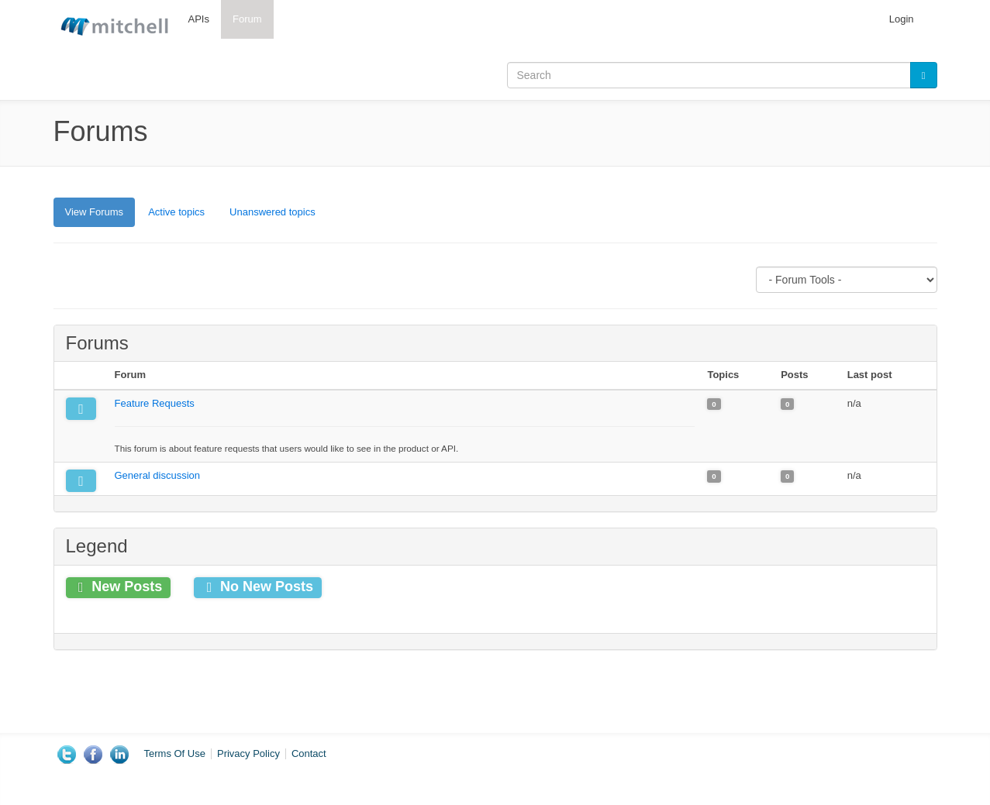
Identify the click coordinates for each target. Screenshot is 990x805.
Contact (308, 753)
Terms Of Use (174, 753)
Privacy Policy (248, 753)
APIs (198, 19)
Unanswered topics (272, 212)
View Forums (100, 216)
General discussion (158, 475)
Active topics (176, 212)
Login (901, 19)
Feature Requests (155, 403)
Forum (247, 19)
